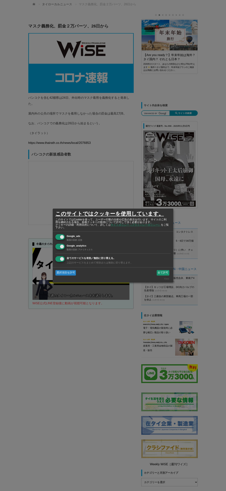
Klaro (166, 279)
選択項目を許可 (65, 272)
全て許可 (163, 272)
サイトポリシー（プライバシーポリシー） (136, 224)
